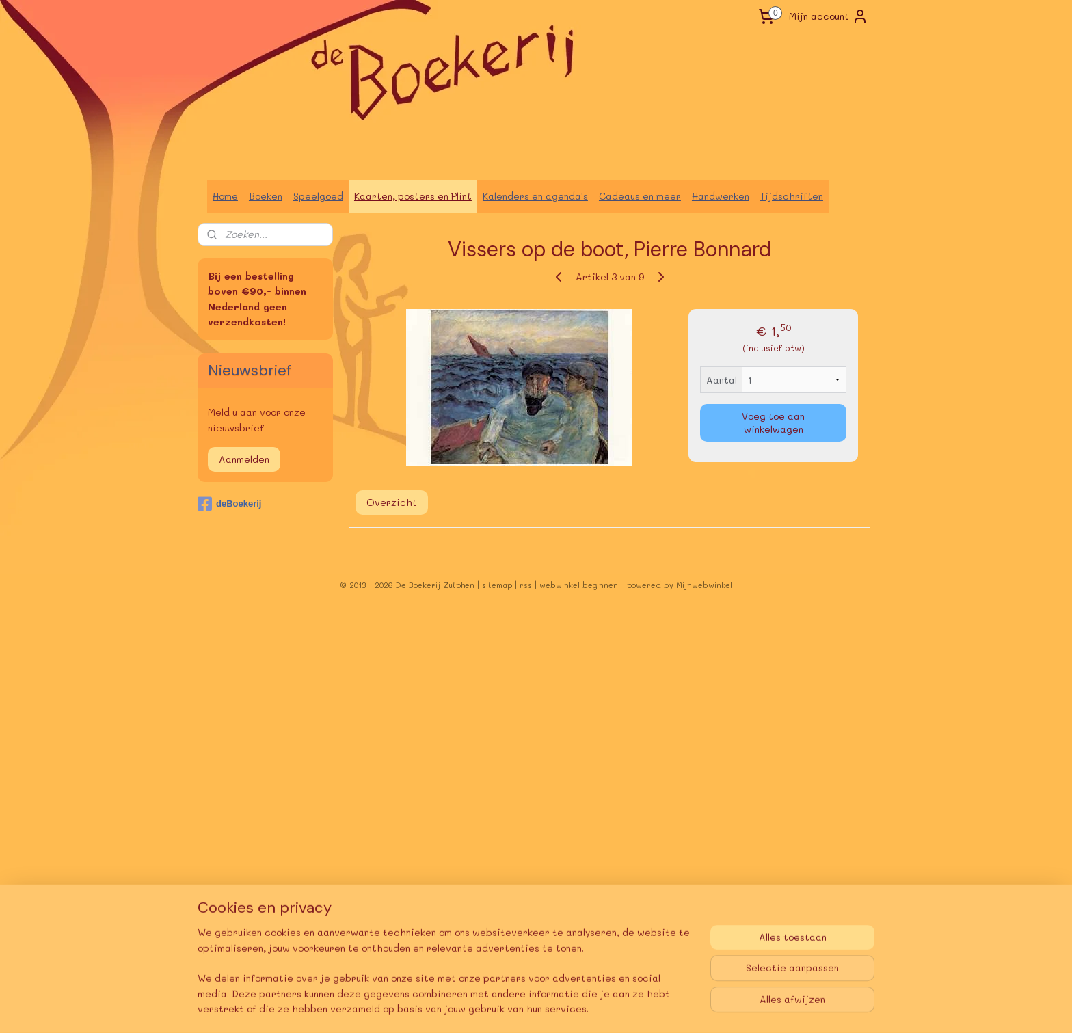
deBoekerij (229, 504)
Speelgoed (318, 195)
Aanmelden (244, 459)
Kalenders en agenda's (535, 195)
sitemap (497, 585)
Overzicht (391, 502)
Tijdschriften (791, 195)
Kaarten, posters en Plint (413, 195)
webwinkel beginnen (578, 585)
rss (526, 585)
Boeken (265, 195)
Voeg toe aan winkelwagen (773, 422)
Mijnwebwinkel (704, 585)
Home (225, 195)
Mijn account (828, 16)
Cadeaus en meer (640, 195)
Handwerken (720, 195)
